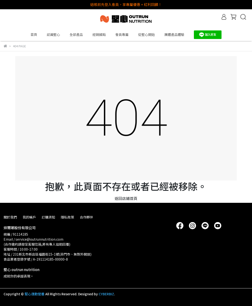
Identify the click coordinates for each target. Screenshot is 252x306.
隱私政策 (67, 217)
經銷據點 (99, 34)
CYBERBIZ (106, 293)
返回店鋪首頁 (126, 198)
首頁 (33, 34)
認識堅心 (53, 34)
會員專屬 (122, 34)
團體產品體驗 (174, 34)
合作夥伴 (86, 217)
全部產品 (76, 34)
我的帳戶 (29, 217)
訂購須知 (48, 217)
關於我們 (10, 217)
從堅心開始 (146, 34)
